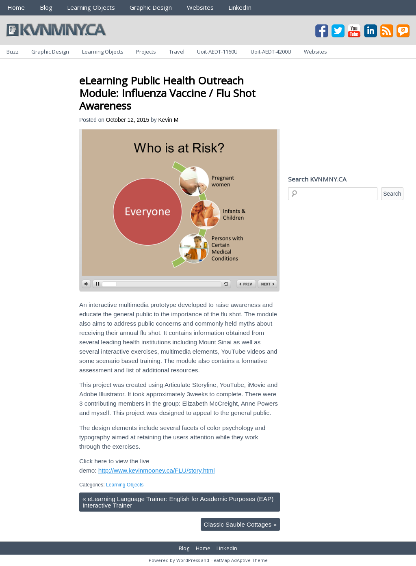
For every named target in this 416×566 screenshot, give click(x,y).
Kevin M (168, 120)
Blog (46, 7)
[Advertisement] (227, 68)
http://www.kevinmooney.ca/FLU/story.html (156, 470)
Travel (176, 51)
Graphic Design (151, 7)
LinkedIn (239, 7)
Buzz (12, 51)
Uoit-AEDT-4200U (271, 51)
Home (16, 7)
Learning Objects (91, 7)
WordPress (188, 560)
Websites (200, 7)
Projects (146, 51)
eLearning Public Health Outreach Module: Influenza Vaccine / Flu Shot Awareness (167, 93)
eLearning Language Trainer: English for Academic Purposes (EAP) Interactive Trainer (177, 501)
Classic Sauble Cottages (240, 524)
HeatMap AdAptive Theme (239, 560)
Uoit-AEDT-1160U (217, 51)
